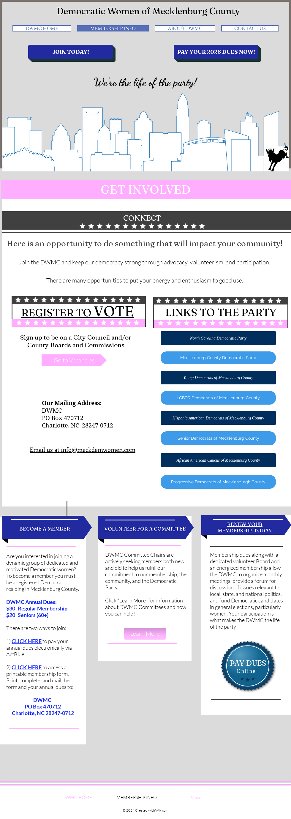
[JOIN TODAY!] (70, 52)
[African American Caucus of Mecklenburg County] (218, 460)
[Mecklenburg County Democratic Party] (218, 357)
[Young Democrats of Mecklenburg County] (218, 377)
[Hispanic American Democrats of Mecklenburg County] (218, 418)
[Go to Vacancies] (74, 360)
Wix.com (161, 810)
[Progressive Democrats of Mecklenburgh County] (218, 482)
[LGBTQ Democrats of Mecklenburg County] (218, 398)
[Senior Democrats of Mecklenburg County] (218, 438)
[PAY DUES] (248, 663)
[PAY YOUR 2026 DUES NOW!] (216, 52)
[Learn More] (145, 634)
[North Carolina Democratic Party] (218, 338)
